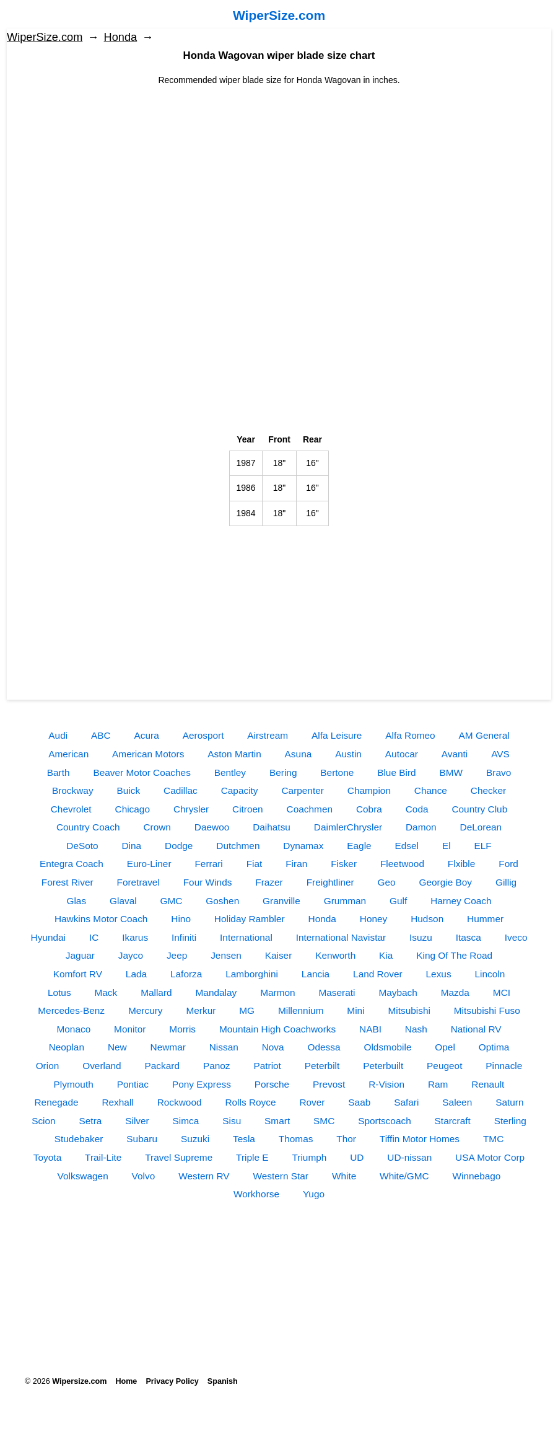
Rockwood (179, 1102)
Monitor (130, 1029)
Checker (488, 790)
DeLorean (481, 827)
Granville (281, 901)
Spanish (222, 1381)
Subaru (141, 1138)
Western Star (280, 1176)
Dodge (179, 845)
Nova (273, 1047)
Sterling (510, 1121)
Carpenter (302, 790)
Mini (355, 1010)
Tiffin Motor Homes (420, 1138)
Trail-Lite (103, 1157)
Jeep (177, 955)
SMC (323, 1121)
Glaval (123, 901)
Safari (406, 1102)
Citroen (247, 809)
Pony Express (201, 1084)
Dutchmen (237, 845)
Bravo (498, 772)
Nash (416, 1029)
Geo (387, 882)
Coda (417, 809)
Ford (508, 863)
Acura (146, 735)
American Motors (148, 754)
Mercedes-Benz (71, 1010)
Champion (369, 790)
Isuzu (420, 937)
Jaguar (80, 955)
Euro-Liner (149, 863)
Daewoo (211, 827)
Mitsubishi (409, 1010)
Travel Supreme (178, 1157)
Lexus (438, 974)
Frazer (268, 882)
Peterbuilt (383, 1065)
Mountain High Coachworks (277, 1029)
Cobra (369, 809)
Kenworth (335, 955)
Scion (44, 1121)
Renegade (57, 1102)
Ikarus (135, 937)
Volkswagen (83, 1176)
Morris (182, 1029)
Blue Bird (396, 772)
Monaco (73, 1029)
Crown (156, 827)
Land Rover (378, 974)
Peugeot (444, 1065)
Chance (430, 790)
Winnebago (477, 1176)
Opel (445, 1047)
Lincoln (490, 974)
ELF (482, 845)
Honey (374, 918)
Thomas (296, 1138)
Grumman (345, 901)
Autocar (401, 754)
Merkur (201, 1010)
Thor (346, 1138)
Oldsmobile (387, 1047)
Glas (76, 901)
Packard (162, 1065)
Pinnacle (504, 1065)
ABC (101, 735)
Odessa (324, 1047)
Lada (136, 974)
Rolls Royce (250, 1102)
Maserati (336, 992)
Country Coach (88, 827)
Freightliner (330, 882)
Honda (120, 37)
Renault (487, 1084)
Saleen (457, 1102)
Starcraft (453, 1121)
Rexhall (117, 1102)
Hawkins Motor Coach (101, 918)
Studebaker (78, 1138)
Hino (181, 918)
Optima (494, 1047)
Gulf (398, 901)
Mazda (455, 992)
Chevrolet (71, 809)
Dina (132, 845)
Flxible (461, 863)
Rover (312, 1102)
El (446, 845)
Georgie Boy (446, 882)
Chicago (132, 809)
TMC (493, 1138)
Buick (129, 790)
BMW (451, 772)
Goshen (222, 901)
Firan (296, 863)
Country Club (479, 809)
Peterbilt (322, 1065)
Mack (105, 992)
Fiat (254, 863)
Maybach (397, 992)
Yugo (314, 1194)
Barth (58, 772)
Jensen (226, 955)
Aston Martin (234, 754)
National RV (476, 1029)
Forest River (67, 882)
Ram (438, 1084)
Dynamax (303, 845)
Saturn (509, 1102)
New (117, 1047)
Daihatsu (271, 827)
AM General (484, 735)
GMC (171, 901)
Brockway (73, 790)
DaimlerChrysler (348, 827)
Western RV (203, 1176)
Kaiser (278, 955)
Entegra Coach (71, 863)
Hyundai (48, 937)
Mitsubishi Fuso (487, 1010)
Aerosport (203, 735)
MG (247, 1010)
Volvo (143, 1176)
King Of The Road (454, 955)
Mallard (156, 992)
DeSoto (82, 845)
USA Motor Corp (490, 1157)
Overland (101, 1065)
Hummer (485, 918)
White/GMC (404, 1176)
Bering (283, 772)
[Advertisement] (279, 173)
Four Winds (207, 882)
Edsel (407, 845)
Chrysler (191, 809)
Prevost (329, 1084)
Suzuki (195, 1138)
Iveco (516, 937)
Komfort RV (77, 974)
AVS (500, 754)
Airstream (267, 735)
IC (93, 937)
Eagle (359, 845)
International (246, 937)
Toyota (47, 1157)
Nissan (223, 1047)
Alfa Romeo (410, 735)
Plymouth (74, 1084)
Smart (277, 1121)
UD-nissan (409, 1157)
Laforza (186, 974)
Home (126, 1381)
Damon (421, 827)
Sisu (231, 1121)
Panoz (216, 1065)
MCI (501, 992)
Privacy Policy (172, 1381)
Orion (47, 1065)
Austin (348, 754)
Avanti (455, 754)
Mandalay (216, 992)
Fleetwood (402, 863)
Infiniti (184, 937)
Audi (58, 735)
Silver (137, 1121)
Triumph (309, 1157)
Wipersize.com (79, 1381)
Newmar (168, 1047)
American (68, 754)
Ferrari (208, 863)
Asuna (298, 754)
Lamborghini (251, 974)
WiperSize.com (279, 15)
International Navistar (341, 937)
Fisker (344, 863)
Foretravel (138, 882)
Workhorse (256, 1194)
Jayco (130, 955)
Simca (186, 1121)
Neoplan (66, 1047)
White (344, 1176)
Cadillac (180, 790)
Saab (359, 1102)
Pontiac (133, 1084)
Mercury (145, 1010)
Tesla (244, 1138)
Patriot (267, 1065)
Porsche (272, 1084)
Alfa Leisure (337, 735)
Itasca (468, 937)
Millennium (301, 1010)
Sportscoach (384, 1121)
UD (357, 1157)
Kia (386, 955)
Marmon (277, 992)
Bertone (337, 772)
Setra (90, 1121)
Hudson (427, 918)
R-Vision (386, 1084)
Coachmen (310, 809)
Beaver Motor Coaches (141, 772)
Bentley (230, 772)
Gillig (506, 882)
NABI (370, 1029)
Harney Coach (460, 901)
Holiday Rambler (249, 918)
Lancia (315, 974)
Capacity (239, 790)
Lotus (59, 992)
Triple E (252, 1157)
